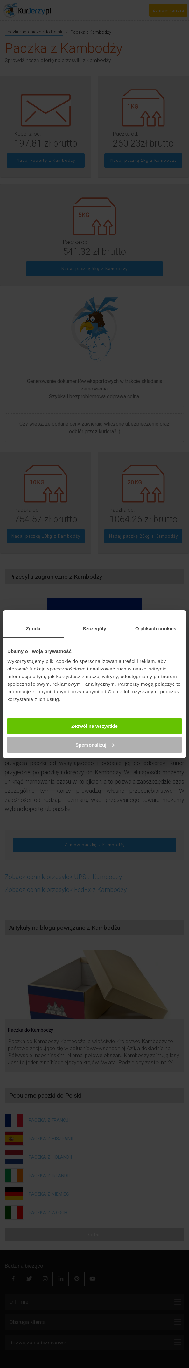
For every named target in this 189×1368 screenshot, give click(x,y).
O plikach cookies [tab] (155, 628)
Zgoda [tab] (33, 628)
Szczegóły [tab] (94, 628)
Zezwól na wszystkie (94, 726)
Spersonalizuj (94, 745)
